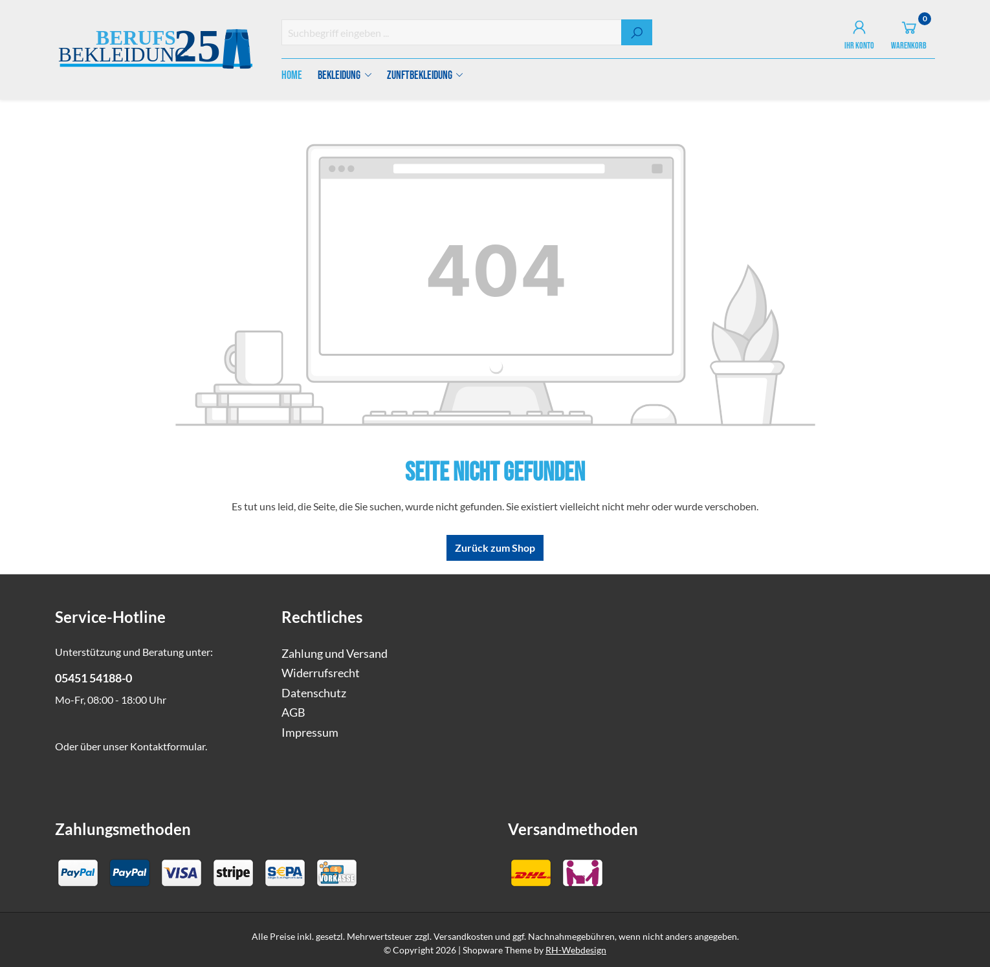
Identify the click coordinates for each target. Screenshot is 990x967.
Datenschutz (313, 693)
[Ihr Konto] (859, 32)
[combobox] (451, 32)
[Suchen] (636, 32)
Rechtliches (321, 616)
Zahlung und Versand (334, 653)
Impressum (309, 732)
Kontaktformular (167, 746)
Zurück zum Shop (495, 547)
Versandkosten (463, 936)
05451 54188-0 (93, 678)
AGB (293, 712)
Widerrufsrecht (320, 673)
